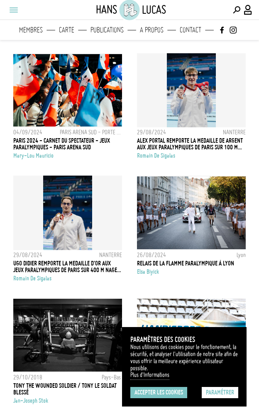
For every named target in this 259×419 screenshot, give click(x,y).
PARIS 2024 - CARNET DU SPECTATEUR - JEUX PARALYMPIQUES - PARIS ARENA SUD (61, 144)
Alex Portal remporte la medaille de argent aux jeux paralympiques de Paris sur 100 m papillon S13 (190, 144)
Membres (31, 30)
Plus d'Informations (149, 375)
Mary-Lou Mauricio (33, 155)
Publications (107, 30)
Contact (190, 30)
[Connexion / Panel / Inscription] (248, 10)
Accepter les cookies (158, 392)
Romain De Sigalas (156, 155)
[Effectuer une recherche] (236, 10)
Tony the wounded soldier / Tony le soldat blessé (65, 389)
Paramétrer (220, 392)
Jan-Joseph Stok (30, 400)
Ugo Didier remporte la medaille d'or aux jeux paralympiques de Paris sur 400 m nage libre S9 (65, 266)
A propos (152, 30)
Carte (66, 30)
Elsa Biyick (148, 271)
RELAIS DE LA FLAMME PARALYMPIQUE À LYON (185, 263)
